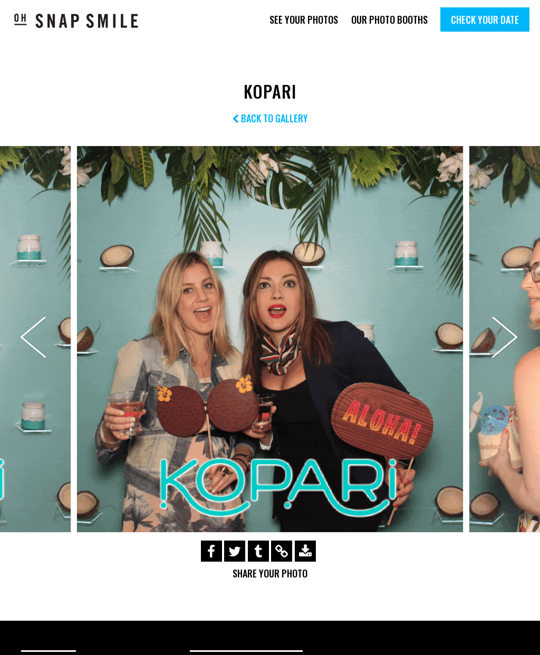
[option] (270, 339)
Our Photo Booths (389, 19)
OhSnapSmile (76, 20)
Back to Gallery (270, 118)
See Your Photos (303, 19)
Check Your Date (485, 19)
